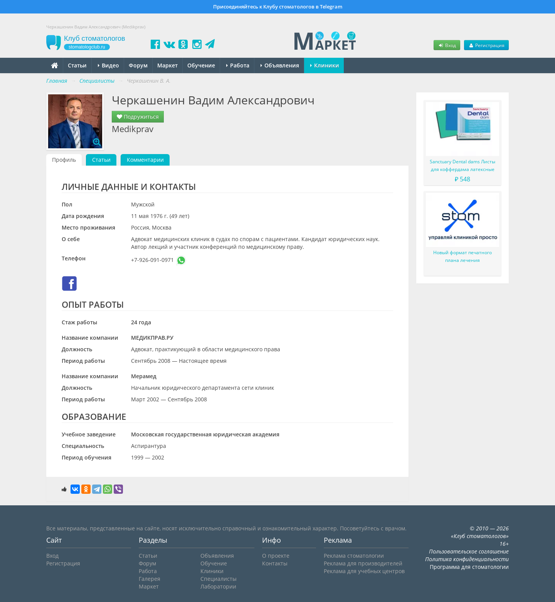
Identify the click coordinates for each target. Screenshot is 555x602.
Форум (138, 65)
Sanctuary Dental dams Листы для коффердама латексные (462, 165)
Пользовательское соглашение (469, 551)
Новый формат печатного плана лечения (462, 256)
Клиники (324, 65)
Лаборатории (218, 586)
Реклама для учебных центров (364, 571)
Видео (108, 65)
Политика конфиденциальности (467, 559)
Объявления (280, 65)
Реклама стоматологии (354, 555)
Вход (447, 45)
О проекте (275, 555)
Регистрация (486, 45)
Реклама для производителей (363, 563)
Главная (56, 80)
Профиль (64, 159)
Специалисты (218, 578)
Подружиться (138, 116)
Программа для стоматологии (469, 566)
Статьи (77, 65)
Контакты (275, 563)
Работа (237, 65)
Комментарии (145, 159)
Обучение (201, 65)
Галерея (149, 578)
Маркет (167, 65)
